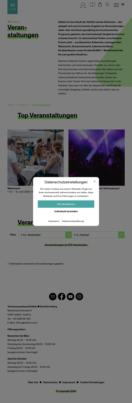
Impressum (53, 221)
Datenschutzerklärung (73, 221)
